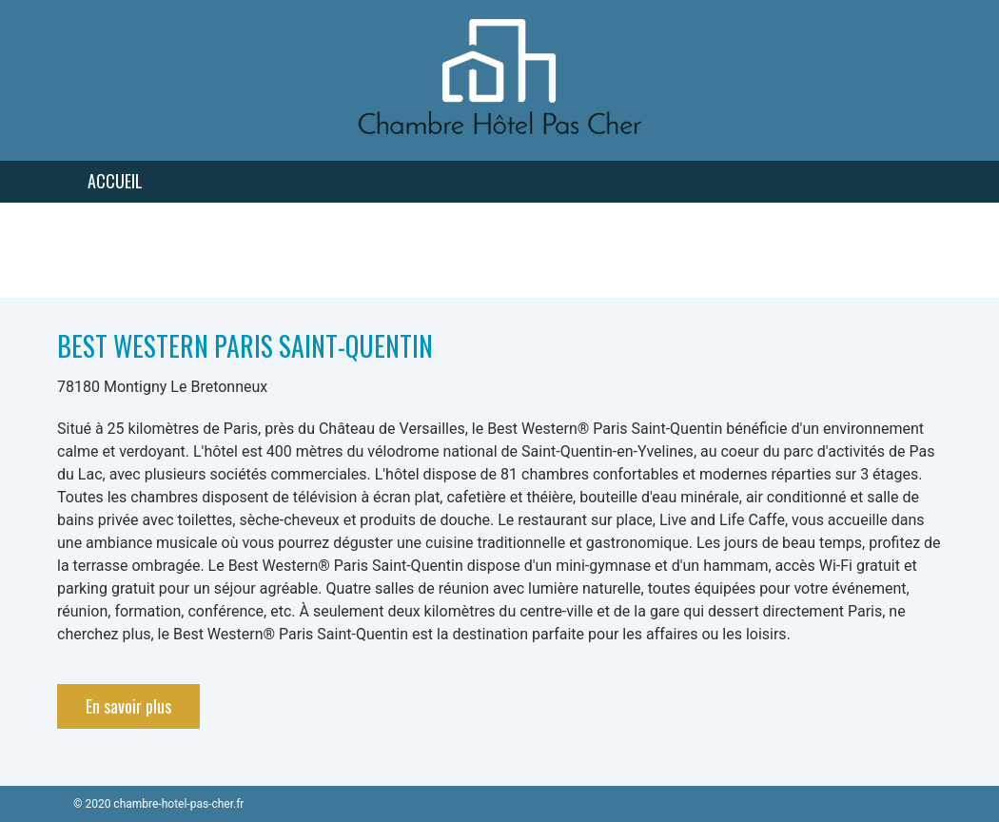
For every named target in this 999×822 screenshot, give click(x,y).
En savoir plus (128, 706)
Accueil (115, 180)
